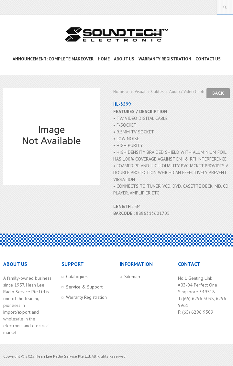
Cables (157, 91)
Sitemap (132, 276)
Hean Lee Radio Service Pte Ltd (63, 356)
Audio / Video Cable (187, 91)
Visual (140, 91)
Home (118, 91)
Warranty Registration (86, 297)
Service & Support (84, 287)
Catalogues (77, 276)
